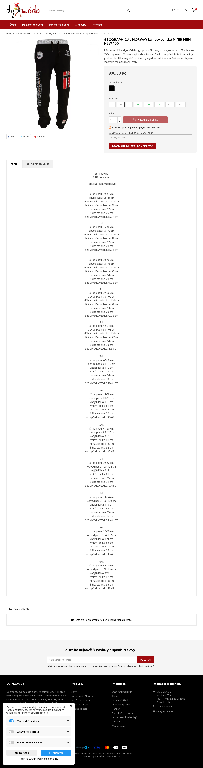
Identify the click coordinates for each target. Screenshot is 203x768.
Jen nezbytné (21, 752)
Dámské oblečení (32, 24)
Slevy (74, 691)
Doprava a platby (121, 704)
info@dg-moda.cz (165, 711)
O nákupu (80, 24)
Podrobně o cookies (122, 713)
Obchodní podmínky (122, 691)
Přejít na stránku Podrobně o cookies (39, 758)
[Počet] (113, 119)
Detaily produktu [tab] (37, 163)
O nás (115, 695)
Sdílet (11, 136)
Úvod (13, 24)
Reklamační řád (120, 700)
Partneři (116, 708)
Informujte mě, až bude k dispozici (132, 146)
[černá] (112, 89)
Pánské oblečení (59, 24)
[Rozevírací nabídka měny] (175, 10)
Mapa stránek (119, 725)
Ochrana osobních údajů (124, 717)
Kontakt (97, 24)
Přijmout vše (56, 752)
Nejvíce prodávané (81, 700)
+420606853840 (164, 706)
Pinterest (40, 136)
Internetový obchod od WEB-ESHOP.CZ (101, 756)
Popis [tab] (13, 164)
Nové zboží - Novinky (82, 695)
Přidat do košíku (145, 119)
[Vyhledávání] (89, 10)
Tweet (25, 136)
